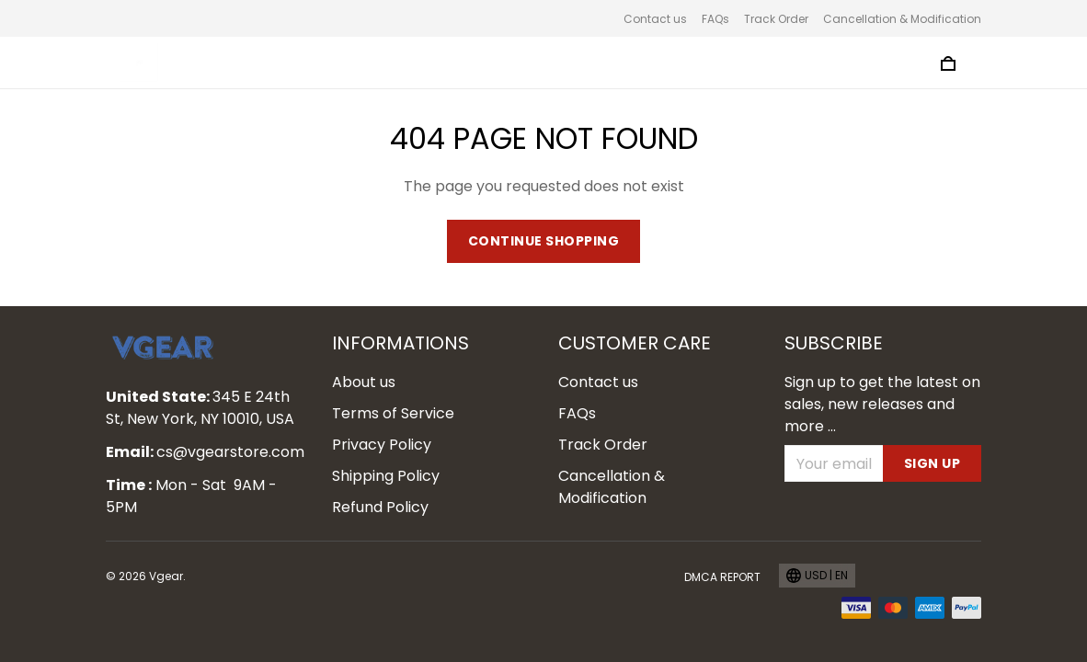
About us (363, 382)
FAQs (715, 19)
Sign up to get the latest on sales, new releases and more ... (882, 404)
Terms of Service (393, 413)
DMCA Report (722, 577)
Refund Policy (380, 507)
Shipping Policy (386, 475)
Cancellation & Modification (902, 19)
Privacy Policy (381, 444)
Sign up (932, 463)
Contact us (655, 19)
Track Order (776, 19)
